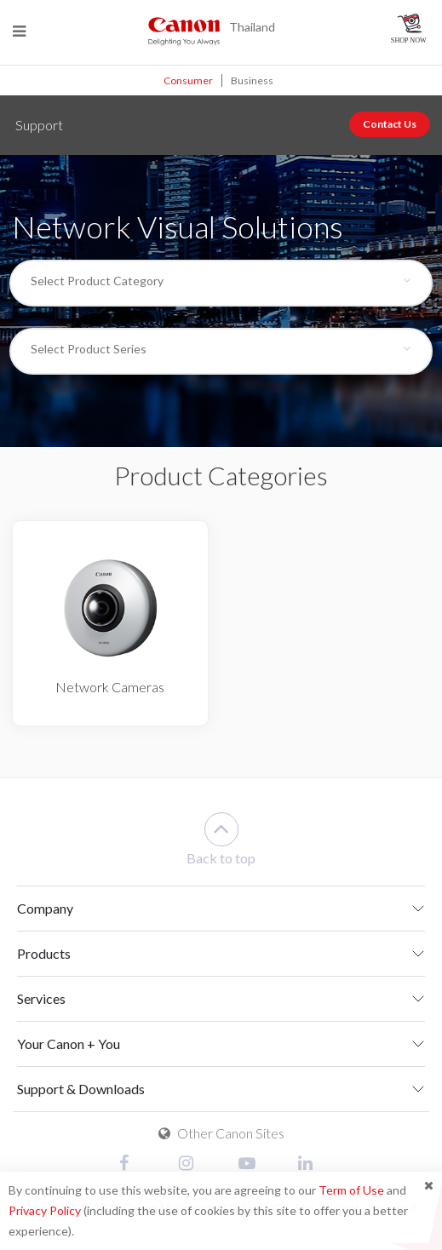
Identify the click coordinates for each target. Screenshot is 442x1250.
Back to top (221, 839)
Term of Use (351, 1190)
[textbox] (210, 281)
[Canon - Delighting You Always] (184, 30)
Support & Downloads (81, 1089)
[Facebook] (132, 1164)
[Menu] (19, 31)
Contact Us (389, 124)
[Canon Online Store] (410, 28)
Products (44, 953)
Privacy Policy (45, 1210)
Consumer (188, 80)
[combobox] (221, 283)
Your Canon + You (68, 1043)
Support (39, 125)
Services (41, 998)
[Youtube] (251, 1164)
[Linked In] (311, 1164)
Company (45, 908)
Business (252, 80)
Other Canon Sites (221, 1133)
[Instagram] (191, 1164)
